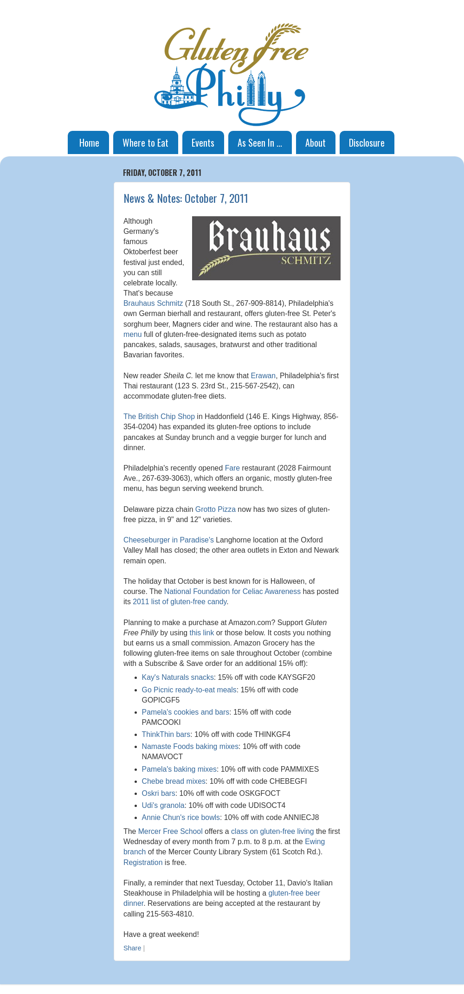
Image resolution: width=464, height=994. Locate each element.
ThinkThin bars (166, 734)
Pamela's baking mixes (179, 769)
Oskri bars (158, 793)
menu (132, 334)
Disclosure (367, 142)
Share (132, 948)
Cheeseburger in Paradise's (168, 540)
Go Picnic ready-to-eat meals (189, 690)
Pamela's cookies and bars (186, 712)
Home (89, 142)
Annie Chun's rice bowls (181, 817)
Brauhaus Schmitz (153, 303)
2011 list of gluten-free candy (179, 602)
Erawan (263, 376)
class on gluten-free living (272, 831)
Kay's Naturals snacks (178, 677)
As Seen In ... (260, 142)
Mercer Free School (170, 831)
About (315, 142)
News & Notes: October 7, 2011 (185, 197)
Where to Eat (145, 142)
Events (203, 142)
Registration (142, 862)
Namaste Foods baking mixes (190, 746)
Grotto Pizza (215, 509)
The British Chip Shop (159, 416)
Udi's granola (163, 805)
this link (202, 633)
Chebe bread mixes (174, 781)
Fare (232, 468)
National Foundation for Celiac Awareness (232, 591)
